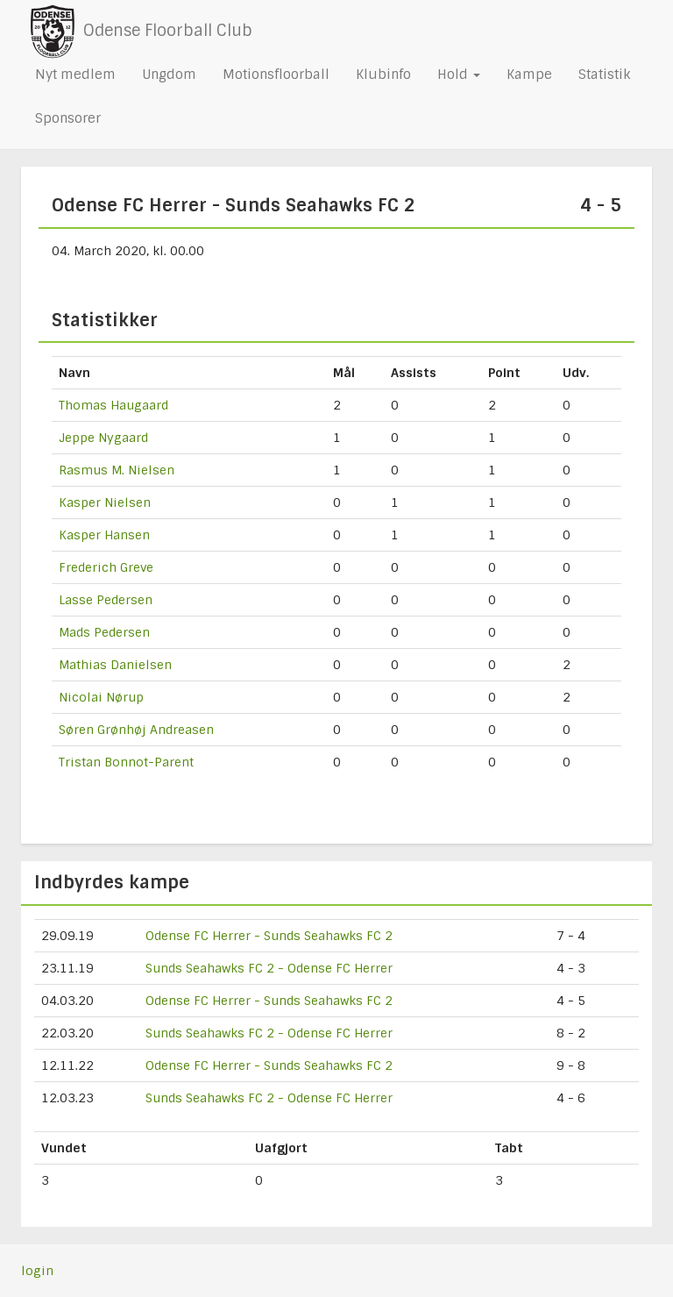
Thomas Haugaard (113, 405)
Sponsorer (68, 118)
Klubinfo (383, 74)
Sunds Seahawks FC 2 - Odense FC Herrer (269, 968)
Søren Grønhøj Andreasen (136, 730)
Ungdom (169, 74)
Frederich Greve (106, 567)
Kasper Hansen (104, 535)
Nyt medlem (75, 74)
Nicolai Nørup (101, 697)
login (37, 1271)
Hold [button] (458, 74)
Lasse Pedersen (105, 600)
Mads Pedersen (104, 632)
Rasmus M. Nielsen (116, 470)
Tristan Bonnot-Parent (126, 762)
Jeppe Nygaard (103, 437)
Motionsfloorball (276, 74)
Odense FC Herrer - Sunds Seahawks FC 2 (269, 936)
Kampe (529, 74)
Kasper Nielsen (105, 502)
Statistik (604, 74)
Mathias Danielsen (115, 665)
